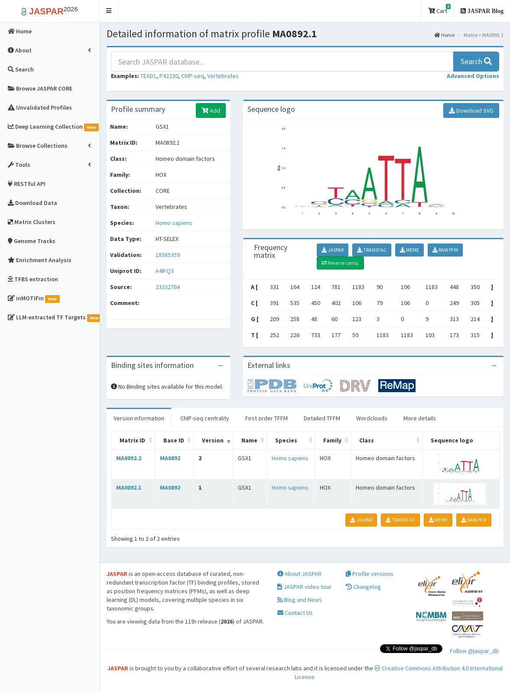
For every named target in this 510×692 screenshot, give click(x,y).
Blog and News (299, 600)
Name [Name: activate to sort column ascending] (249, 440)
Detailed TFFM (322, 418)
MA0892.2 (128, 458)
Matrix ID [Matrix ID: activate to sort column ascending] (132, 440)
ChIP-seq (192, 76)
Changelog (363, 587)
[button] (109, 11)
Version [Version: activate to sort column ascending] (213, 440)
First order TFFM (266, 418)
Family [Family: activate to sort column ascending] (332, 440)
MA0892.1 (128, 487)
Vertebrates (223, 76)
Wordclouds (371, 418)
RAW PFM (445, 250)
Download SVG (471, 110)
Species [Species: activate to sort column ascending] (286, 440)
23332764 (168, 287)
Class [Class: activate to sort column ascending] (366, 440)
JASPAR (333, 250)
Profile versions (369, 574)
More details (419, 418)
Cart (439, 9)
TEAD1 (148, 76)
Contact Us (295, 613)
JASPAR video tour (304, 587)
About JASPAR (299, 574)
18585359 (168, 255)
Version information (139, 418)
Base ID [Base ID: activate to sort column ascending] (173, 440)
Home (444, 35)
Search (476, 61)
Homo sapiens (174, 223)
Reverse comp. (340, 263)
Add (210, 110)
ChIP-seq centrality (204, 418)
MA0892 (170, 458)
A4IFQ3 (165, 271)
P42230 (168, 76)
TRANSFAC (372, 250)
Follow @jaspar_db (474, 651)
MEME (409, 250)
